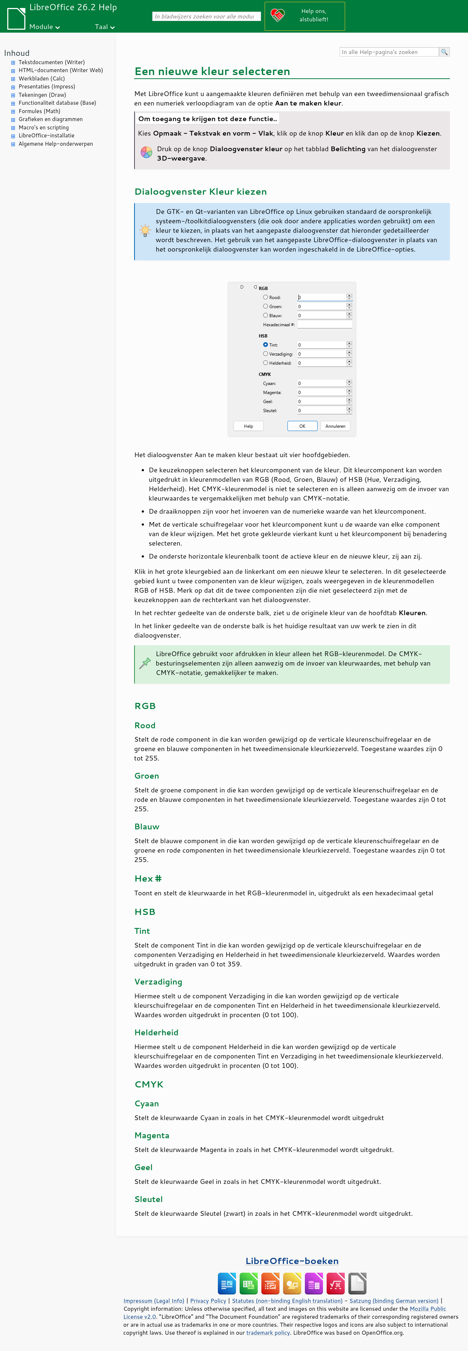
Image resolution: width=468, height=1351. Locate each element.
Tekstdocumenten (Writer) (51, 62)
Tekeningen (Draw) (42, 95)
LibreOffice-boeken (292, 1260)
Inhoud (17, 52)
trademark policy (268, 1333)
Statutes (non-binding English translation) (287, 1301)
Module (41, 26)
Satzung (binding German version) (394, 1301)
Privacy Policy (208, 1301)
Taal (101, 26)
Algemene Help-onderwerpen (55, 144)
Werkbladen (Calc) (41, 78)
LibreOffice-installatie (46, 135)
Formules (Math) (39, 111)
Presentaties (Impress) (46, 86)
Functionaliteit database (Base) (57, 103)
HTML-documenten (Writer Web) (60, 70)
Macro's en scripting (43, 127)
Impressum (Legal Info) (154, 1301)
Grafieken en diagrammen (50, 119)
